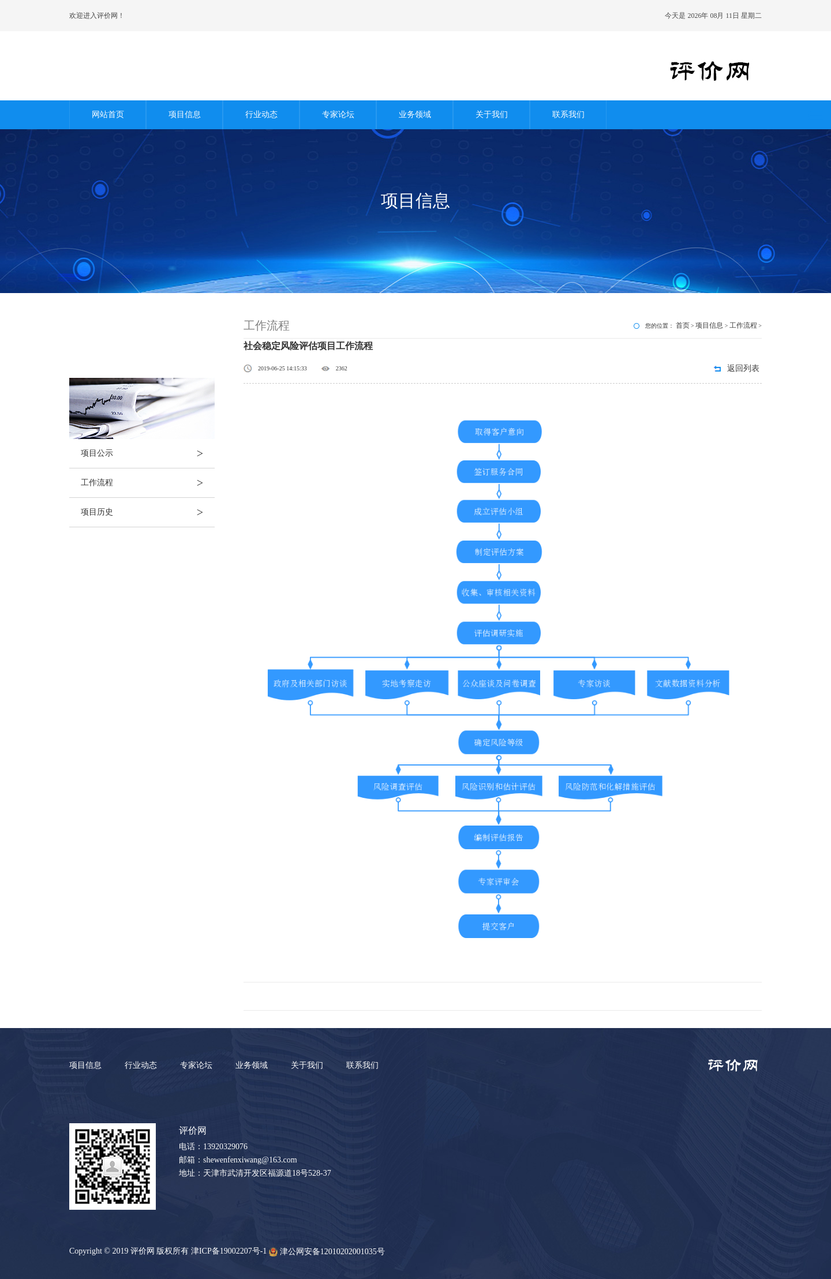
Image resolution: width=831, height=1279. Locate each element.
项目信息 (185, 114)
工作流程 (148, 482)
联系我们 (568, 114)
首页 (683, 325)
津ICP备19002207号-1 (229, 1251)
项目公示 (148, 453)
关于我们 (492, 114)
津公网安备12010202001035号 (327, 1252)
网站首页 (108, 114)
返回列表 (743, 368)
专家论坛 (338, 114)
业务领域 (415, 114)
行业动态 (261, 114)
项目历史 (148, 512)
